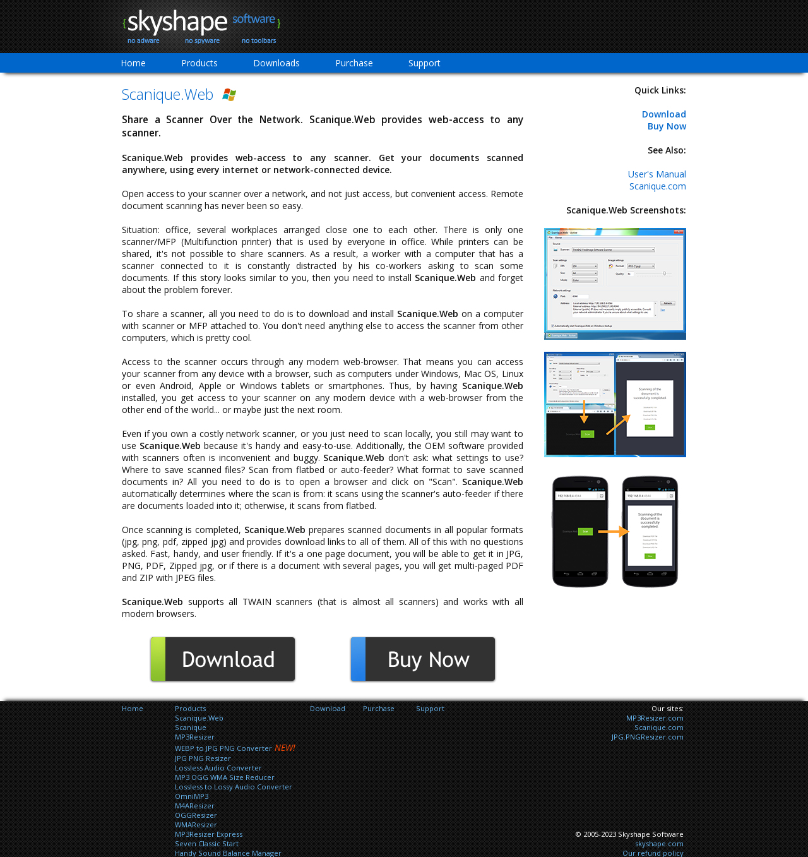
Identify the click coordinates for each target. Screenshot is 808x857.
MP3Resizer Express (208, 834)
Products (199, 63)
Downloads (276, 63)
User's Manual (657, 174)
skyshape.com (659, 843)
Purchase (354, 63)
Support (424, 63)
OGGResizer (196, 815)
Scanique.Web (199, 717)
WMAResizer (196, 824)
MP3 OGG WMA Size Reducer (225, 777)
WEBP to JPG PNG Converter (223, 748)
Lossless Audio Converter (218, 767)
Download (664, 114)
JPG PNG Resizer (203, 758)
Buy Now (667, 126)
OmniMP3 (191, 796)
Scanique (190, 727)
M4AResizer (195, 805)
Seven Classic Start (207, 843)
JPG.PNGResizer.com (648, 736)
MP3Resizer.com (655, 717)
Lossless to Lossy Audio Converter (233, 786)
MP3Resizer (195, 736)
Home (133, 63)
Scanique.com (657, 186)
